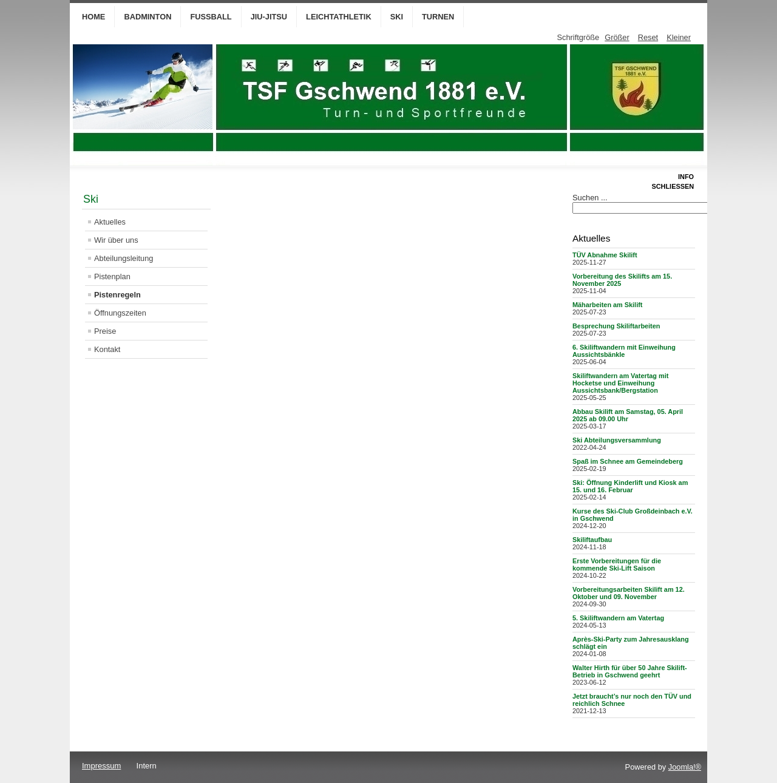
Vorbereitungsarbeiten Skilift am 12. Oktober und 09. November (628, 593)
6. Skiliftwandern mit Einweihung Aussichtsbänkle (624, 351)
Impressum (101, 765)
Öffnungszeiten (120, 312)
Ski (396, 16)
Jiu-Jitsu (269, 16)
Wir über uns (116, 240)
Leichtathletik (339, 16)
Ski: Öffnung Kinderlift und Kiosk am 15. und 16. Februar (630, 486)
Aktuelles (110, 221)
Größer (617, 37)
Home (93, 16)
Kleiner (679, 37)
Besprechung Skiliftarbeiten (616, 326)
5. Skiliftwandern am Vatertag (618, 618)
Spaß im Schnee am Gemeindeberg (627, 461)
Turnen (438, 16)
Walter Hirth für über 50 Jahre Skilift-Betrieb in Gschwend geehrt (629, 671)
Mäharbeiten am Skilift (607, 304)
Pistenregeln (117, 294)
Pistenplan (112, 276)
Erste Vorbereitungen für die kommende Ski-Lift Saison (616, 564)
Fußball (210, 16)
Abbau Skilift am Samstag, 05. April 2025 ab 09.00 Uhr (627, 415)
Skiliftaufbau (592, 539)
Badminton (147, 16)
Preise (105, 331)
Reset (648, 37)
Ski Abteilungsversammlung (616, 440)
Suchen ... (590, 197)
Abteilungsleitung (123, 258)
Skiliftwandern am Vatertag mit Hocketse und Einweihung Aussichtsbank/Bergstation (620, 383)
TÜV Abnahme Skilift (604, 255)
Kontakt (107, 349)
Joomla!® (684, 766)
